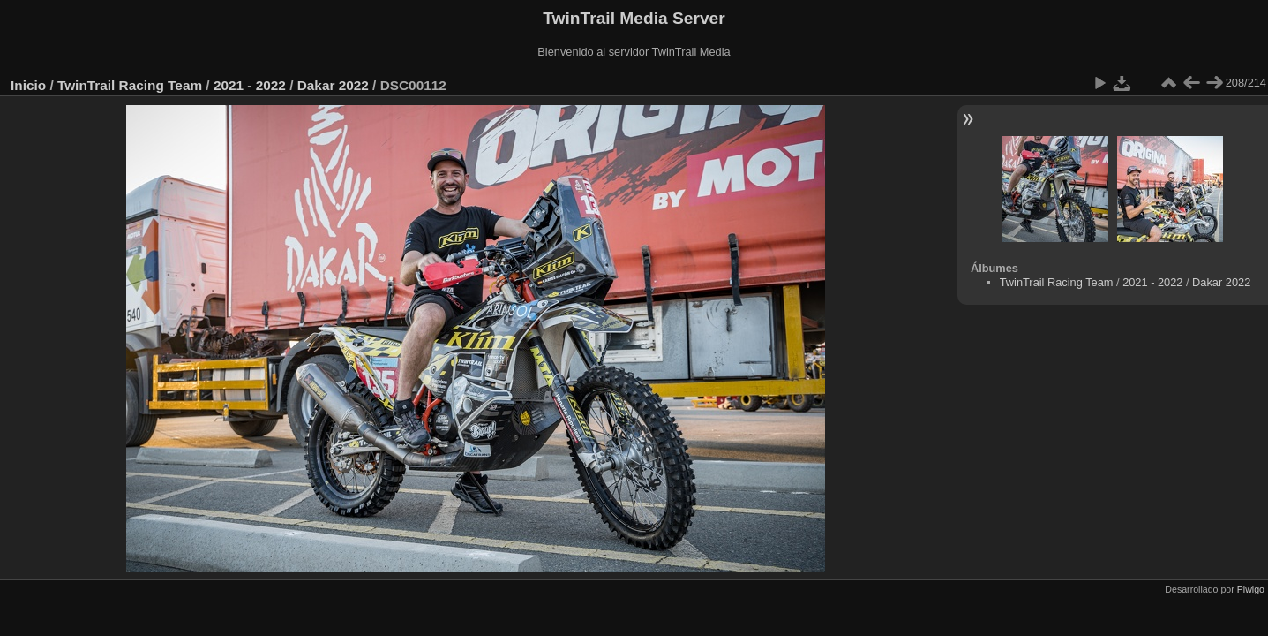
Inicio (28, 85)
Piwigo (1250, 589)
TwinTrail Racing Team (129, 85)
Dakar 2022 (333, 85)
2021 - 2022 (250, 85)
